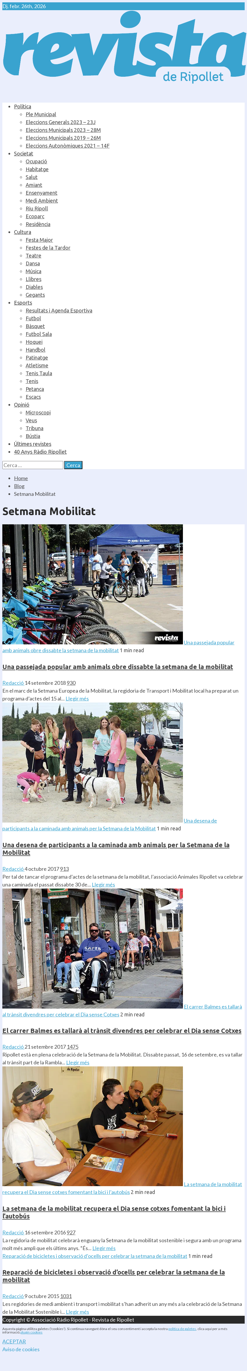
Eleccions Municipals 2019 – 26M (63, 138)
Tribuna (34, 428)
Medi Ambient (42, 200)
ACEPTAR (14, 1341)
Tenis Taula (39, 373)
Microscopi (38, 412)
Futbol (33, 318)
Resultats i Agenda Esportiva (59, 310)
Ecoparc (35, 216)
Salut (32, 177)
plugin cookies (31, 1332)
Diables (34, 287)
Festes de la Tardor (48, 248)
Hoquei (34, 342)
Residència (38, 224)
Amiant (34, 185)
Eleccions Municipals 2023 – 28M (63, 130)
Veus (31, 420)
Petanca (35, 389)
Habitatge (37, 169)
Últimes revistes (32, 444)
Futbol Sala (39, 334)
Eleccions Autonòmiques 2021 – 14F (68, 146)
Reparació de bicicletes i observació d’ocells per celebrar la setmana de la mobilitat (94, 1256)
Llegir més (77, 698)
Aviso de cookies (21, 1349)
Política (22, 106)
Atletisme (37, 365)
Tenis (32, 381)
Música (33, 271)
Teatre (33, 255)
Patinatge (37, 357)
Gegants (35, 295)
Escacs (33, 397)
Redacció (13, 683)
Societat (23, 153)
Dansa (33, 263)
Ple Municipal (41, 114)
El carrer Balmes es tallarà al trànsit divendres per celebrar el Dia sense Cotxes (121, 1030)
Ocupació (36, 161)
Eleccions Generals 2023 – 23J (61, 122)
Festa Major (39, 240)
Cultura (22, 232)
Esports (23, 302)
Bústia (33, 436)
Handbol (35, 350)
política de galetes (182, 1329)
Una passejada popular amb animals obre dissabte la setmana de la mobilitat (117, 666)
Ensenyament (41, 193)
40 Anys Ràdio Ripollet (40, 452)
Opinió (21, 404)
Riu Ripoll (37, 208)
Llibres (33, 279)
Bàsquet (35, 326)
